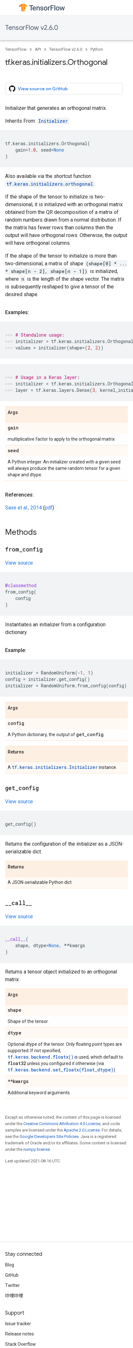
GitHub (12, 1275)
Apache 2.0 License (82, 1130)
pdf (48, 508)
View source (19, 563)
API (38, 49)
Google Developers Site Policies (49, 1136)
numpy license (36, 1149)
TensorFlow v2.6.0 (31, 28)
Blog (9, 1264)
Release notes (19, 1333)
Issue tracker (18, 1323)
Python (96, 49)
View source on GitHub (38, 88)
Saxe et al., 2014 (23, 508)
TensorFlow (16, 49)
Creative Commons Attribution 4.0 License (61, 1123)
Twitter (12, 1285)
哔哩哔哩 (14, 1295)
